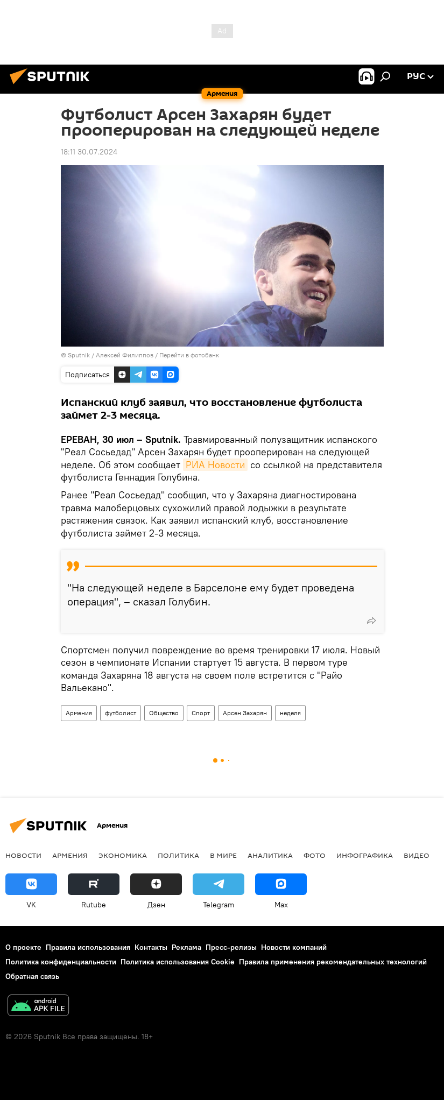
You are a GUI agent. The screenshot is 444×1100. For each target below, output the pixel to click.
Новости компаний (294, 947)
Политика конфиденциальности (60, 962)
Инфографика (364, 855)
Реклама (186, 947)
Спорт (201, 713)
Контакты (151, 947)
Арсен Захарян (245, 713)
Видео (416, 855)
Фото (315, 855)
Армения (79, 713)
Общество (164, 713)
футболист (120, 713)
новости (23, 855)
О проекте (23, 947)
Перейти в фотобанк (189, 355)
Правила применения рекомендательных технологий (333, 962)
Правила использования (88, 947)
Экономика (122, 855)
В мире (223, 855)
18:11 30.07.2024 (89, 152)
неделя (290, 713)
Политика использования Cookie (178, 962)
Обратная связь (32, 976)
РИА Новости (215, 465)
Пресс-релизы (231, 947)
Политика (178, 855)
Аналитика (270, 855)
